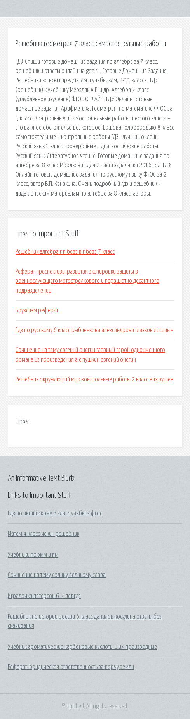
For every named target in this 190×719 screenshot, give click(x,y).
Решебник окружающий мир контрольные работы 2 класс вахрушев (94, 379)
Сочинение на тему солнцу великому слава (57, 575)
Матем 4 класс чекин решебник (43, 534)
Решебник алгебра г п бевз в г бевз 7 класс (65, 252)
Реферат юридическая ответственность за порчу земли (71, 667)
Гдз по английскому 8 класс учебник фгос (55, 513)
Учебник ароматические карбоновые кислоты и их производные (82, 647)
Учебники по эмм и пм (33, 555)
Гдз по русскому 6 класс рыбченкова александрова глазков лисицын (94, 330)
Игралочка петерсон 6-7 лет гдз (44, 596)
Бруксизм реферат (37, 310)
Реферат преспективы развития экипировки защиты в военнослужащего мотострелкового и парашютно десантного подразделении (87, 281)
